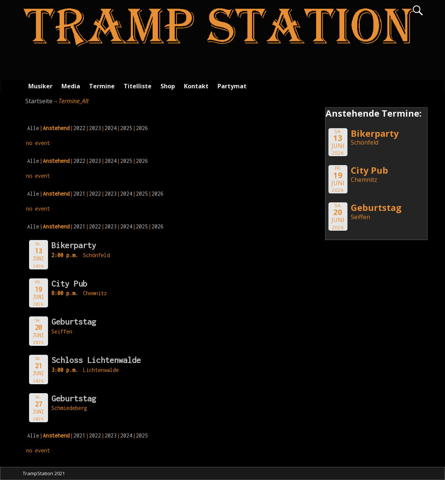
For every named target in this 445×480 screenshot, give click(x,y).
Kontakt (196, 86)
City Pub (69, 283)
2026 (142, 128)
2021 (79, 193)
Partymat (232, 86)
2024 (111, 128)
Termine (102, 86)
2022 (79, 128)
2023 (95, 128)
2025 (126, 128)
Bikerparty (73, 245)
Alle (33, 128)
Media (70, 86)
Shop (167, 86)
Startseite (39, 101)
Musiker (40, 86)
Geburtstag (73, 321)
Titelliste (138, 86)
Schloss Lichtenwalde (96, 360)
